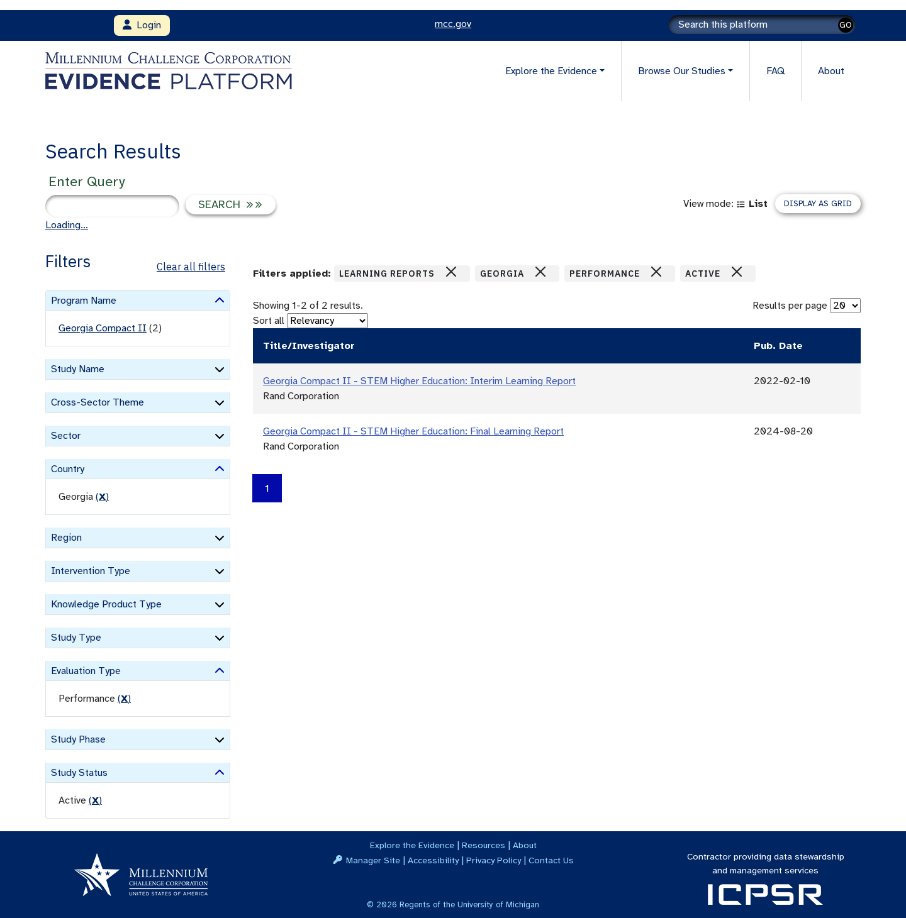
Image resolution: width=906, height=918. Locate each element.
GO (845, 24)
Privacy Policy (493, 860)
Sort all (268, 320)
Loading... (66, 225)
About (831, 71)
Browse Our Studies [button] (681, 71)
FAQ (775, 71)
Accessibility (433, 860)
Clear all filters (191, 266)
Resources (483, 845)
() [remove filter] (102, 496)
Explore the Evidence (412, 845)
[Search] (762, 24)
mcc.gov (453, 24)
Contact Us (551, 860)
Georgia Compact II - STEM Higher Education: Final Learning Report (413, 431)
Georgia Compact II (103, 328)
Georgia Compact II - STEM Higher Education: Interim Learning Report (419, 381)
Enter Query (86, 181)
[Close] (451, 271)
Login (142, 25)
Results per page (789, 305)
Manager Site (373, 860)
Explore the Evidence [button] (551, 71)
